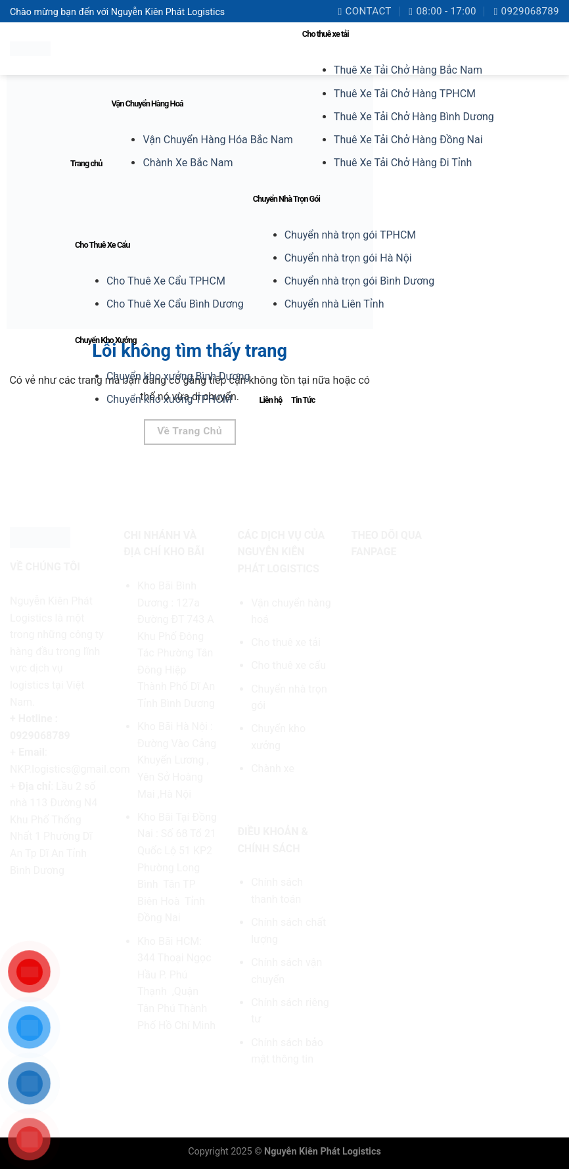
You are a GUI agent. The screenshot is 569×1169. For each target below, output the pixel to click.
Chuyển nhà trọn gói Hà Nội (348, 258)
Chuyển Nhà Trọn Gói (286, 199)
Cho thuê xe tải (325, 34)
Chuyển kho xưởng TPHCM (169, 399)
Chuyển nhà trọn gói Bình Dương (359, 281)
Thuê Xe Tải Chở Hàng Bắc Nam (408, 70)
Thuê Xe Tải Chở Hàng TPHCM (405, 93)
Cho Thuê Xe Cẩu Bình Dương (175, 304)
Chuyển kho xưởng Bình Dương (178, 376)
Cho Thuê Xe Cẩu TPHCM (165, 281)
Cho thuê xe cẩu (288, 665)
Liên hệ (270, 400)
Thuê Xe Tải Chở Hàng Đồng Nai (408, 139)
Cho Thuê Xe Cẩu (102, 245)
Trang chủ (86, 163)
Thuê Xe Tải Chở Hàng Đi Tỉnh (403, 162)
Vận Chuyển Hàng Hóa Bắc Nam (217, 139)
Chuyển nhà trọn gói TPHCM (350, 235)
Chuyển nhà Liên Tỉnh (334, 304)
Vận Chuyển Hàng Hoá (147, 103)
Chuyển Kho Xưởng (106, 340)
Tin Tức (303, 400)
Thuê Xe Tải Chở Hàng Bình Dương (414, 116)
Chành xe (272, 768)
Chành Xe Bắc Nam (188, 162)
